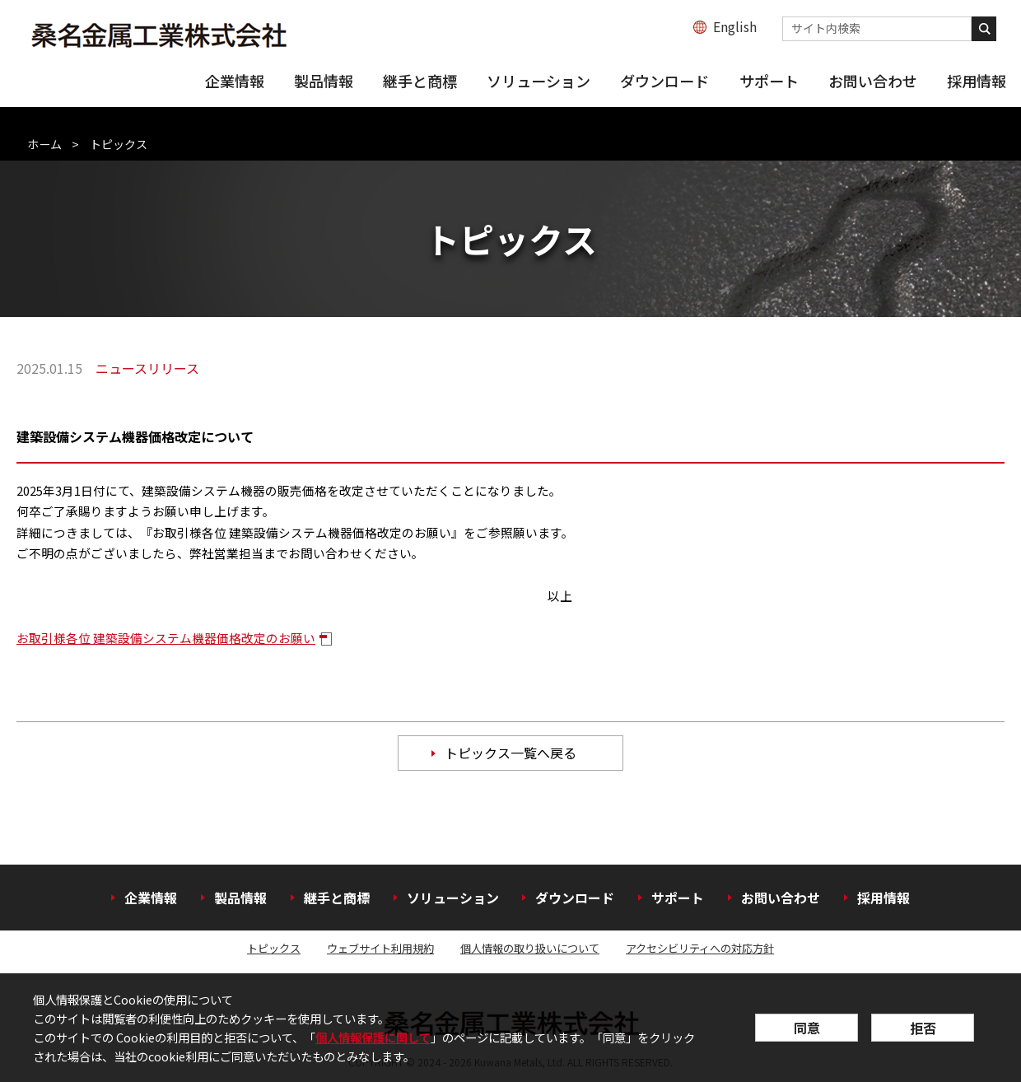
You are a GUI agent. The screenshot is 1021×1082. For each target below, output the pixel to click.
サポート (769, 80)
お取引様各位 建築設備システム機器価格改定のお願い (165, 637)
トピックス (274, 948)
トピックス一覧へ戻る (510, 753)
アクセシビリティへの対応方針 (700, 948)
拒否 (923, 1028)
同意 (807, 1028)
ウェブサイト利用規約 (380, 948)
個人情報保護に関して (373, 1037)
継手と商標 (420, 80)
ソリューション (538, 80)
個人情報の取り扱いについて (529, 948)
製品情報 (323, 80)
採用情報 (976, 80)
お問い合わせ (872, 80)
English (735, 26)
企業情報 (234, 80)
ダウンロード (664, 80)
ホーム (44, 144)
